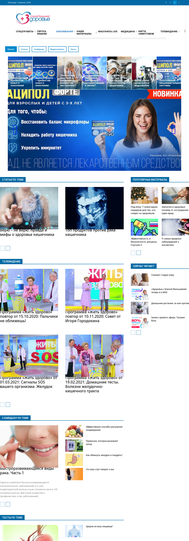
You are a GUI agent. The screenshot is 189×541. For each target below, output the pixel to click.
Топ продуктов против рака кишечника (90, 232)
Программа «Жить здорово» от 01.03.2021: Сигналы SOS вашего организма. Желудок (28, 382)
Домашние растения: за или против (170, 303)
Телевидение (11, 261)
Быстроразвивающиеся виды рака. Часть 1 (27, 470)
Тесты (73, 49)
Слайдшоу (39, 49)
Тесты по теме (12, 517)
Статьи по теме (13, 179)
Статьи (24, 49)
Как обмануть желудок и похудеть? (104, 455)
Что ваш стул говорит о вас (100, 469)
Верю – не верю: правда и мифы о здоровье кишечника (27, 232)
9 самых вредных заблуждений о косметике (171, 241)
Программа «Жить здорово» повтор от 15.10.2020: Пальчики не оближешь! (29, 316)
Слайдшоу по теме (15, 418)
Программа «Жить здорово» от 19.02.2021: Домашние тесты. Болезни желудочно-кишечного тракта (93, 384)
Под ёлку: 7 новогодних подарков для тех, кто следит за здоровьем (144, 210)
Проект (11, 49)
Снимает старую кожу (162, 274)
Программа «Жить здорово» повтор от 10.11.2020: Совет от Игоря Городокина (93, 316)
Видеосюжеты (57, 49)
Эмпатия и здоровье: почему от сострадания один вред (175, 210)
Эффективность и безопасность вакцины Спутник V (144, 241)
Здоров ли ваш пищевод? (99, 526)
